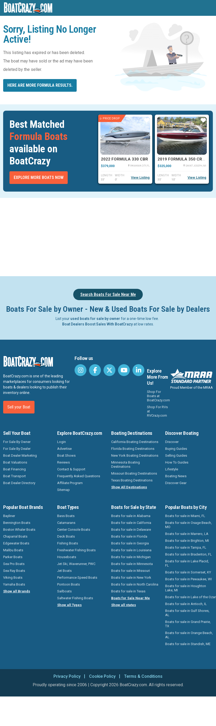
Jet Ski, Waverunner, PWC (76, 564)
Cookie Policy (102, 676)
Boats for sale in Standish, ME (187, 644)
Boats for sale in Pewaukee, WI (188, 579)
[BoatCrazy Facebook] (95, 370)
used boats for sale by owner (95, 318)
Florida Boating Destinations (132, 449)
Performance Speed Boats (77, 577)
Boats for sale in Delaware (131, 530)
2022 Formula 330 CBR (124, 159)
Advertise (64, 449)
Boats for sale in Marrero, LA (186, 534)
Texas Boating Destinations (132, 480)
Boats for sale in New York (131, 577)
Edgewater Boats (16, 543)
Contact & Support (71, 469)
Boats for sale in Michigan (131, 557)
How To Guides (176, 462)
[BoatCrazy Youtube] (124, 370)
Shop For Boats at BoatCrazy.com (158, 396)
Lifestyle (171, 469)
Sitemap (63, 490)
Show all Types (69, 605)
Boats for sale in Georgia (130, 543)
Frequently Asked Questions (78, 476)
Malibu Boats (13, 550)
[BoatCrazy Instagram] (80, 370)
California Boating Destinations (134, 442)
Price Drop (110, 118)
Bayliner (9, 516)
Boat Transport (14, 476)
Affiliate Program (70, 483)
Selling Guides (176, 455)
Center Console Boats (73, 530)
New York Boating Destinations (134, 455)
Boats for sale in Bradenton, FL (188, 554)
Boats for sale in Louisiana (131, 550)
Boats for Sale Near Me (130, 598)
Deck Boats (66, 536)
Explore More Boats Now (38, 177)
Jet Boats (64, 571)
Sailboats (64, 591)
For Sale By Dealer (17, 449)
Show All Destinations (129, 487)
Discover (172, 442)
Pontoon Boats (68, 584)
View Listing (140, 177)
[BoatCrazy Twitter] (109, 370)
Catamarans (66, 523)
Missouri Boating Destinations (134, 473)
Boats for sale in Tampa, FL (185, 547)
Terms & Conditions (143, 676)
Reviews (63, 462)
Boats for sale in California (131, 523)
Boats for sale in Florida (129, 536)
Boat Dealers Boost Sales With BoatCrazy (97, 324)
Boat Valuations (15, 462)
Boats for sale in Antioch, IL (186, 604)
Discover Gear (175, 483)
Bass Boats (66, 516)
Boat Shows (66, 455)
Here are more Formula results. (39, 85)
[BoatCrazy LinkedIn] (138, 370)
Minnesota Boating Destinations (125, 464)
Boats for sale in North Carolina (134, 584)
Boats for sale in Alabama (130, 516)
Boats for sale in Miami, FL (185, 516)
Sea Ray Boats (14, 571)
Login (61, 442)
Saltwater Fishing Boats (75, 598)
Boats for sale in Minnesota (132, 564)
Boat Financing (14, 469)
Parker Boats (12, 557)
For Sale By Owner (17, 442)
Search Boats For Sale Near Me (108, 294)
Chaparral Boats (15, 536)
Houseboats (66, 557)
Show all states (123, 605)
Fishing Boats (67, 543)
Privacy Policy (67, 676)
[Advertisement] (108, 236)
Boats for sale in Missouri (130, 571)
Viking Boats (12, 577)
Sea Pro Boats (13, 564)
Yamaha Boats (14, 584)
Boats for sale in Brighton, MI (187, 541)
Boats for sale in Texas (128, 591)
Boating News (175, 476)
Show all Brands (16, 591)
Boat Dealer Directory (19, 483)
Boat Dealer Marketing (20, 455)
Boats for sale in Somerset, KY (188, 572)
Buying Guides (176, 449)
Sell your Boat (18, 407)
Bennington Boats (16, 523)
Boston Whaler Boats (19, 530)
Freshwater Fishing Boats (76, 550)
